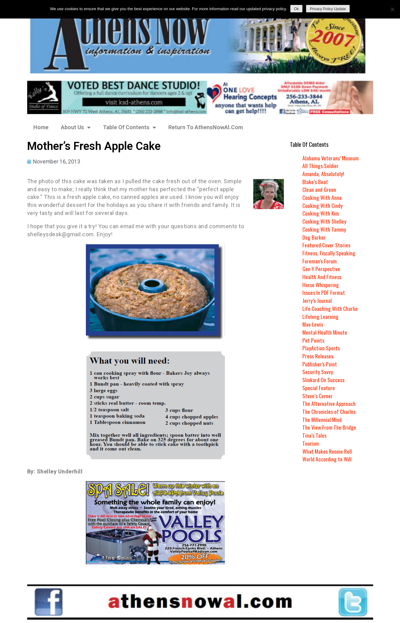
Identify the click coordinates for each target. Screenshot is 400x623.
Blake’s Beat (315, 182)
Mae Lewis (313, 324)
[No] (392, 9)
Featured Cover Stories (326, 245)
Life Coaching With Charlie (330, 308)
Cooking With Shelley (324, 221)
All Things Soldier (320, 166)
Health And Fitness (321, 277)
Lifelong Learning (320, 316)
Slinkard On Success (323, 380)
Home (40, 127)
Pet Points (313, 340)
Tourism (310, 443)
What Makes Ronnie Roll (327, 451)
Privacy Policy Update (328, 9)
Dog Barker (314, 237)
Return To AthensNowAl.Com (205, 127)
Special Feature (318, 388)
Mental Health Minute (325, 332)
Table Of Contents (129, 127)
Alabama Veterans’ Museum (330, 158)
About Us (76, 127)
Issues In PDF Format (323, 292)
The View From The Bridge (329, 427)
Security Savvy (317, 372)
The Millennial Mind (322, 419)
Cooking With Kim (320, 213)
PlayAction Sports (321, 348)
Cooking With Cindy (322, 205)
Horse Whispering (320, 285)
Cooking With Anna (322, 197)
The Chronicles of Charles (329, 411)
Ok (296, 9)
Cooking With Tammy (324, 229)
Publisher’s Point (319, 364)
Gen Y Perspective (321, 269)
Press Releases (317, 356)
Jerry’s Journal (317, 300)
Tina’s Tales (314, 435)
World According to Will (326, 459)
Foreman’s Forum (319, 261)
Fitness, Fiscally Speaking (328, 253)
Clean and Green (319, 189)
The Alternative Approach (329, 403)
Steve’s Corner (317, 396)
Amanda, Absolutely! (323, 174)
